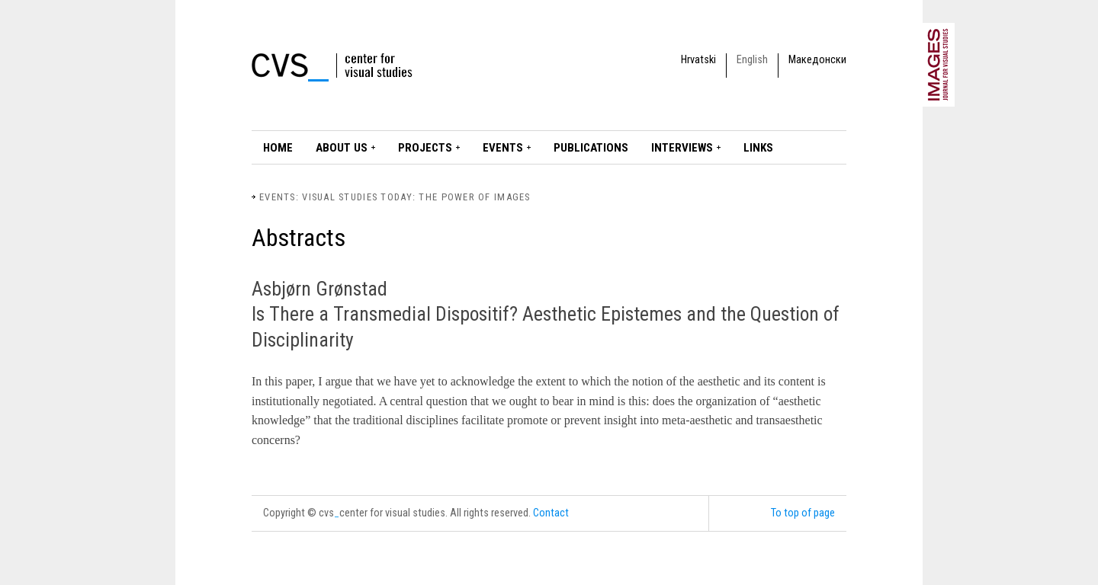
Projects (425, 148)
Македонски (817, 59)
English (752, 59)
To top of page (803, 513)
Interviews (682, 148)
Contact (551, 513)
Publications (591, 148)
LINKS (758, 148)
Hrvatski (698, 59)
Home (278, 148)
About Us (342, 148)
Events (503, 148)
